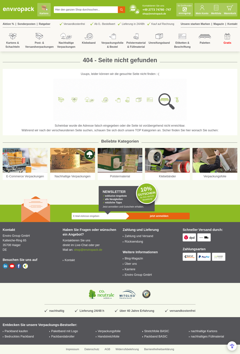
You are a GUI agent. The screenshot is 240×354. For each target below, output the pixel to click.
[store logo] (19, 10)
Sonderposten (27, 24)
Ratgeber (44, 24)
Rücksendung (134, 241)
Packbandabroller (62, 336)
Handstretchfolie (108, 336)
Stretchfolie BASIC (156, 331)
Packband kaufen (16, 331)
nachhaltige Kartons (204, 331)
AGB (107, 349)
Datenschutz (91, 349)
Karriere (130, 269)
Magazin (219, 24)
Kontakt (232, 24)
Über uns (131, 263)
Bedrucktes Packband (19, 336)
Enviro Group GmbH (138, 274)
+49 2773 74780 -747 (156, 9)
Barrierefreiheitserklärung (159, 349)
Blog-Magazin (134, 258)
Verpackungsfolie (109, 331)
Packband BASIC (156, 336)
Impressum (72, 349)
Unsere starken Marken (195, 24)
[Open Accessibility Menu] (232, 346)
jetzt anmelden (159, 216)
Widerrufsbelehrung (127, 349)
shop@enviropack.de (154, 13)
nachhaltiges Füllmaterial (207, 336)
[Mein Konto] (202, 9)
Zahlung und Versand (139, 236)
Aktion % (8, 24)
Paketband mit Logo (64, 331)
